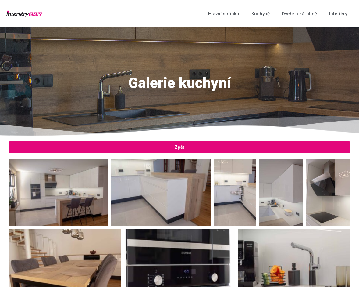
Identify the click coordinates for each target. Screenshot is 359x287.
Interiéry (338, 13)
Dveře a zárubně (299, 13)
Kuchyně (260, 13)
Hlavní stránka (223, 13)
